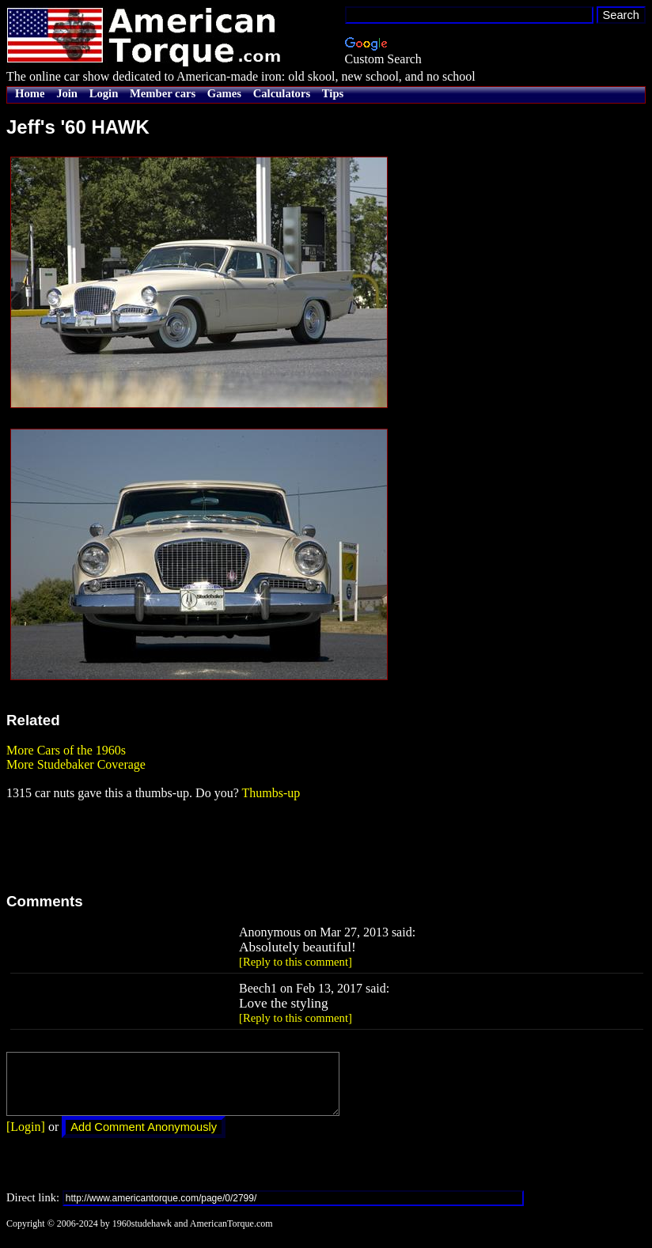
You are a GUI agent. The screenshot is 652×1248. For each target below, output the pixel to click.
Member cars (162, 93)
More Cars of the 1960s (66, 750)
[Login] (25, 1138)
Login (104, 93)
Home (29, 93)
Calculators (281, 93)
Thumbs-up (270, 793)
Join (67, 93)
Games (224, 93)
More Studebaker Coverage (76, 764)
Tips (332, 93)
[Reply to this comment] (295, 961)
